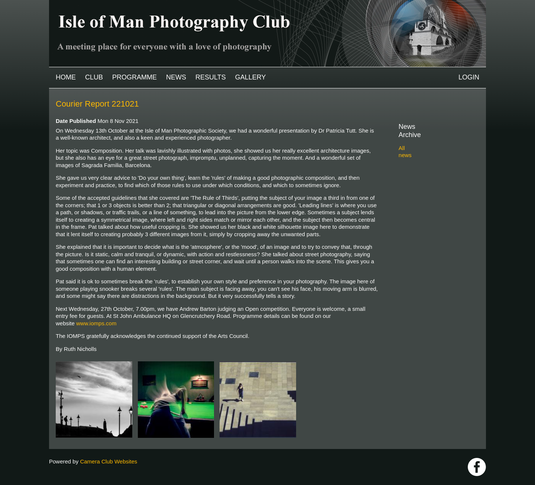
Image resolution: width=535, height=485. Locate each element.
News (176, 77)
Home (66, 77)
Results (210, 77)
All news (409, 140)
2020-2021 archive (430, 196)
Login (468, 77)
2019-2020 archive (430, 204)
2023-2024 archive (430, 170)
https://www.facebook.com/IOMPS (477, 467)
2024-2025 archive (430, 161)
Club (94, 77)
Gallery (250, 77)
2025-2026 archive (430, 153)
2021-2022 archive (430, 187)
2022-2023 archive (430, 179)
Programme (134, 77)
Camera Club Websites (108, 461)
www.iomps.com (96, 323)
